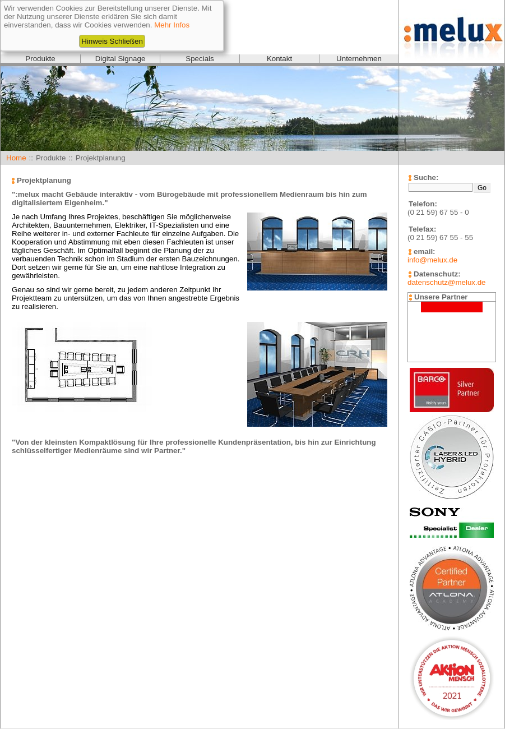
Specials (200, 58)
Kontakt (279, 58)
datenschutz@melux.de (446, 282)
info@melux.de (432, 260)
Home (16, 158)
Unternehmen (359, 58)
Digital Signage (120, 58)
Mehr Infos (171, 25)
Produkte (40, 58)
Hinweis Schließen (112, 41)
